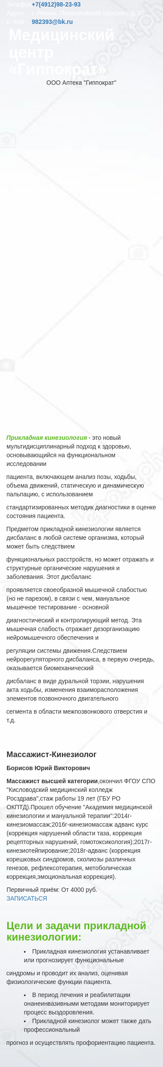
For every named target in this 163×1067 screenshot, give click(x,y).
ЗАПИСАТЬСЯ (27, 898)
